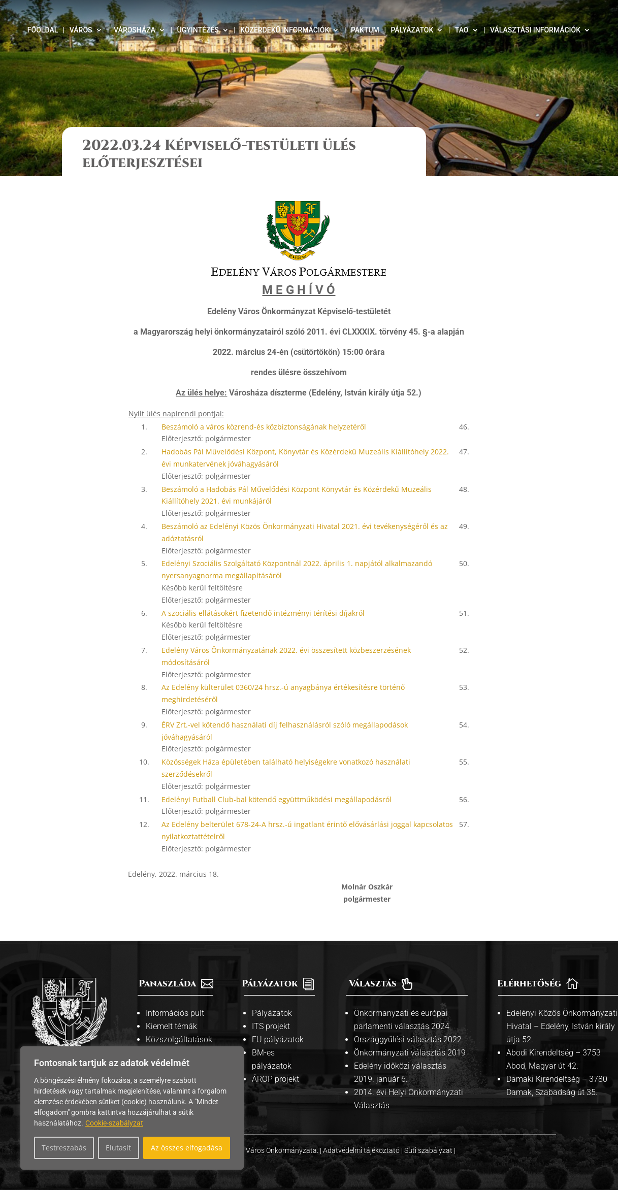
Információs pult (175, 1013)
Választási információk (535, 30)
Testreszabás (64, 1147)
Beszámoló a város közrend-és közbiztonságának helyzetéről (263, 427)
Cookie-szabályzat (114, 1123)
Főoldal (42, 30)
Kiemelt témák (171, 1026)
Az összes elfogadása (186, 1147)
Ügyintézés (198, 30)
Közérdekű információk (284, 30)
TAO (462, 30)
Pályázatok (412, 30)
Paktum (365, 30)
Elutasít (118, 1147)
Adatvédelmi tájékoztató (362, 1150)
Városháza (134, 30)
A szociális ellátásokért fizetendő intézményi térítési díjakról (263, 613)
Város (81, 30)
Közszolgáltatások (179, 1039)
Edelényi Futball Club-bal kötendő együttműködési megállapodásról (276, 799)
